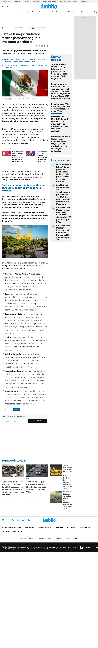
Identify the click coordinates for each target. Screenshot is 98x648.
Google (16, 410)
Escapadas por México (49, 1)
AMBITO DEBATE (68, 538)
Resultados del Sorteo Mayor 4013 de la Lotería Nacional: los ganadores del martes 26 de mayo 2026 (67, 478)
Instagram (13, 520)
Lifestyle (71, 12)
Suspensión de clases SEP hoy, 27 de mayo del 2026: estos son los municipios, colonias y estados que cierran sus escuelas (13, 488)
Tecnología (17, 1)
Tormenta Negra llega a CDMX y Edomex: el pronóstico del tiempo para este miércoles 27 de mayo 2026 (24, 60)
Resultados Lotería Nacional (68, 1)
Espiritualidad (57, 12)
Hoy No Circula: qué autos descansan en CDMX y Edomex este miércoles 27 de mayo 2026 (36, 486)
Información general (25, 12)
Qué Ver (26, 1)
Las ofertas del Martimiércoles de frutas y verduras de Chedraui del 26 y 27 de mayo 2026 (63, 214)
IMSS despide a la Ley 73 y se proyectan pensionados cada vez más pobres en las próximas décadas (63, 173)
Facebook (7, 520)
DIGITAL (27, 538)
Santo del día (84, 1)
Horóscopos (36, 1)
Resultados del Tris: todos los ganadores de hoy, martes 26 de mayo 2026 (61, 107)
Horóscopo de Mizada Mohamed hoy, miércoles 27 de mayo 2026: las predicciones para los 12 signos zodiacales (60, 123)
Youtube (23, 520)
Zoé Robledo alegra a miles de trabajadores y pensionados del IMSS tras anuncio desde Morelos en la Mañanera (63, 194)
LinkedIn (18, 520)
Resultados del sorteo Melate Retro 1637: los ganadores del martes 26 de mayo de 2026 (17, 156)
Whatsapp (29, 520)
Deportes (84, 12)
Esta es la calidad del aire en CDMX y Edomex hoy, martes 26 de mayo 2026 (67, 501)
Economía (42, 12)
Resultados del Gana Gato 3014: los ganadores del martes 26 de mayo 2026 (41, 156)
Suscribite (37, 421)
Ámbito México (4, 28)
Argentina (17, 531)
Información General (19, 28)
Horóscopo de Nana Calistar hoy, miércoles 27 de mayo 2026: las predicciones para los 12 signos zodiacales (60, 143)
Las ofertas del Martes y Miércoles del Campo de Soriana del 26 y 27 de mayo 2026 (63, 232)
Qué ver (5, 531)
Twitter (3, 520)
